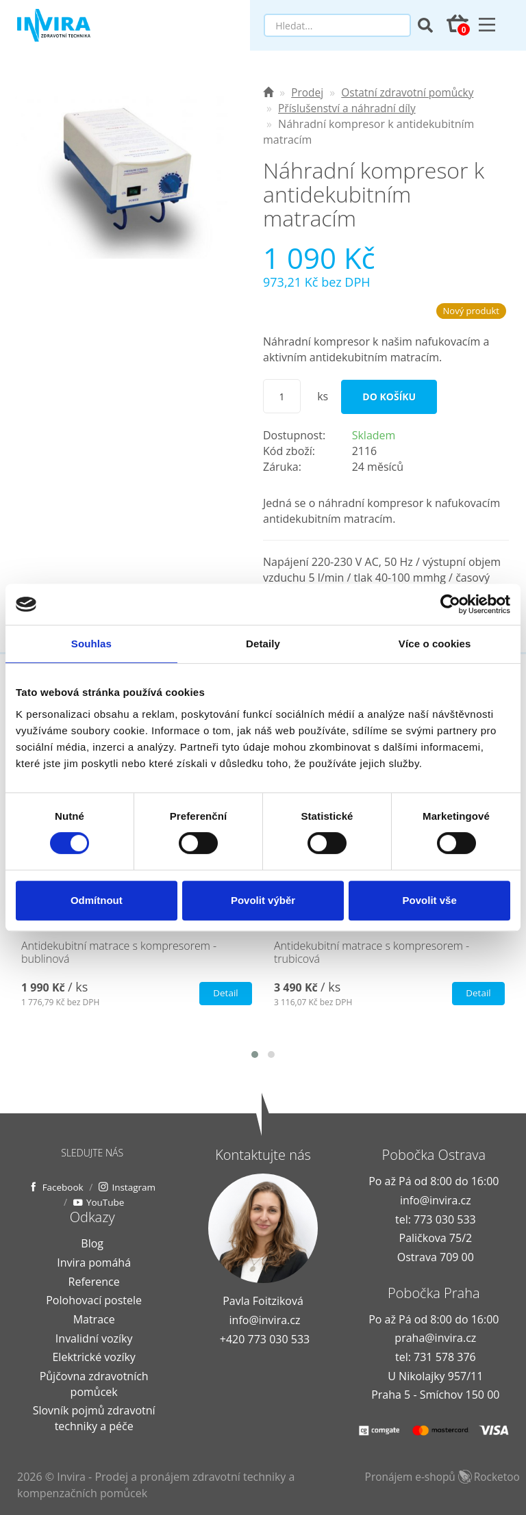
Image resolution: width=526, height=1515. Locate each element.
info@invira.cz (265, 1320)
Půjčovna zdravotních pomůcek (94, 1383)
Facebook (92, 1186)
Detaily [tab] (263, 643)
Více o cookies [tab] (435, 643)
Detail (225, 993)
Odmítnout (97, 900)
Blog (92, 1243)
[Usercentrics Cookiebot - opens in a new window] (450, 604)
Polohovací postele (94, 1300)
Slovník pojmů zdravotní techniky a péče (94, 1418)
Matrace (94, 1319)
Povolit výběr (263, 900)
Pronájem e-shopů (445, 1476)
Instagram (65, 1201)
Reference (94, 1281)
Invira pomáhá (94, 1262)
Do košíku (389, 396)
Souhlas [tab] (91, 643)
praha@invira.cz (435, 1337)
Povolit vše (430, 900)
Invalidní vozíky (94, 1337)
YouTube (136, 1201)
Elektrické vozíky (93, 1356)
